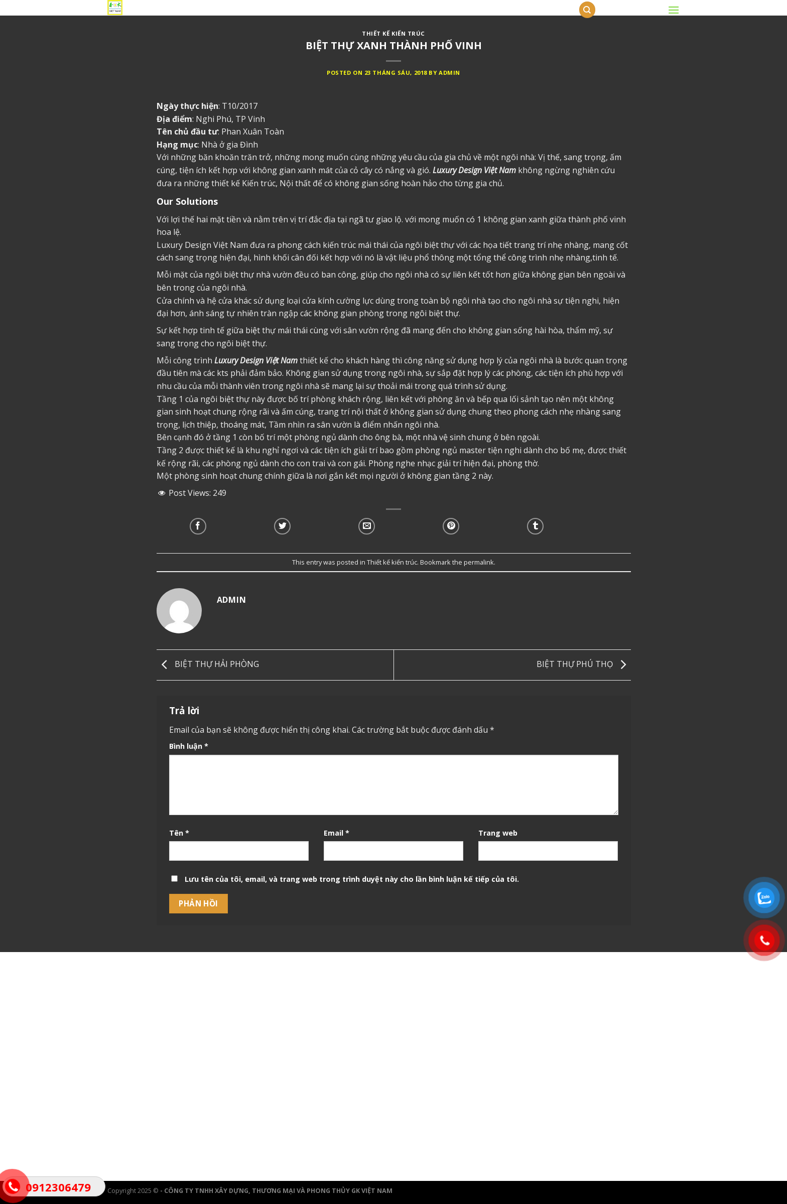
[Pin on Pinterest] (451, 526)
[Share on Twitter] (282, 526)
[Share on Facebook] (198, 526)
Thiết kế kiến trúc (393, 33)
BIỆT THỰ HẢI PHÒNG (208, 664)
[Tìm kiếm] (587, 10)
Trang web (497, 833)
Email (336, 833)
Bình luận (188, 746)
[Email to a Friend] (366, 526)
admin (449, 72)
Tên (179, 833)
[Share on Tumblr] (535, 526)
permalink (479, 562)
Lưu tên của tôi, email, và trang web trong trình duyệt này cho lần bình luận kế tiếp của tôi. (352, 879)
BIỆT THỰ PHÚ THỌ (584, 664)
